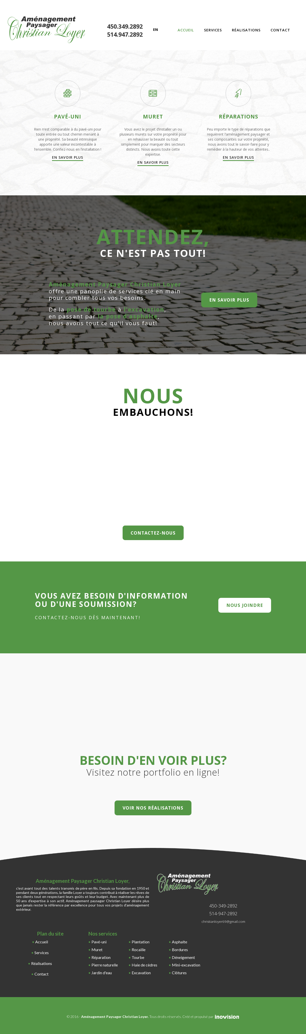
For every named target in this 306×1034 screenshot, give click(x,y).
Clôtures (179, 972)
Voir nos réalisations (153, 808)
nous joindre (244, 605)
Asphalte (179, 941)
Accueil (186, 30)
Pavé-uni (99, 941)
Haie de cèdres (144, 964)
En (155, 29)
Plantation (140, 941)
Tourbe (138, 957)
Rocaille (138, 949)
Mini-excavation (186, 964)
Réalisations (246, 30)
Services (213, 30)
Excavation (141, 972)
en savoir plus (229, 300)
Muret (97, 949)
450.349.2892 (125, 26)
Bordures (180, 949)
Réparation (101, 957)
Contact (280, 30)
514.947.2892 (125, 34)
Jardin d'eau (101, 972)
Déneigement (183, 957)
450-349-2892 (223, 906)
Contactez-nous (153, 533)
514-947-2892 (223, 913)
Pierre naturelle (104, 964)
